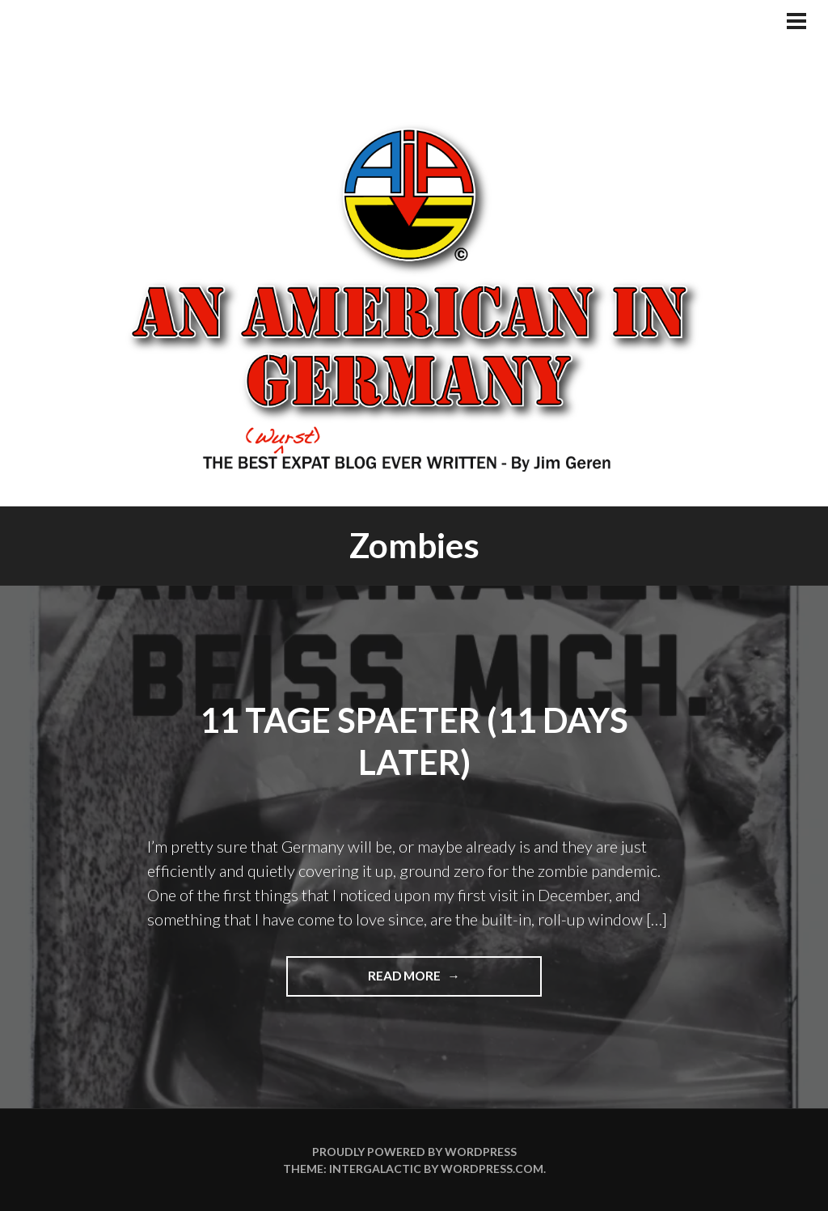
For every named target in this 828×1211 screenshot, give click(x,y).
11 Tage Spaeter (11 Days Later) (414, 741)
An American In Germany (413, 295)
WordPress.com (492, 1168)
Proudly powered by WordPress (414, 1151)
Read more (432, 981)
